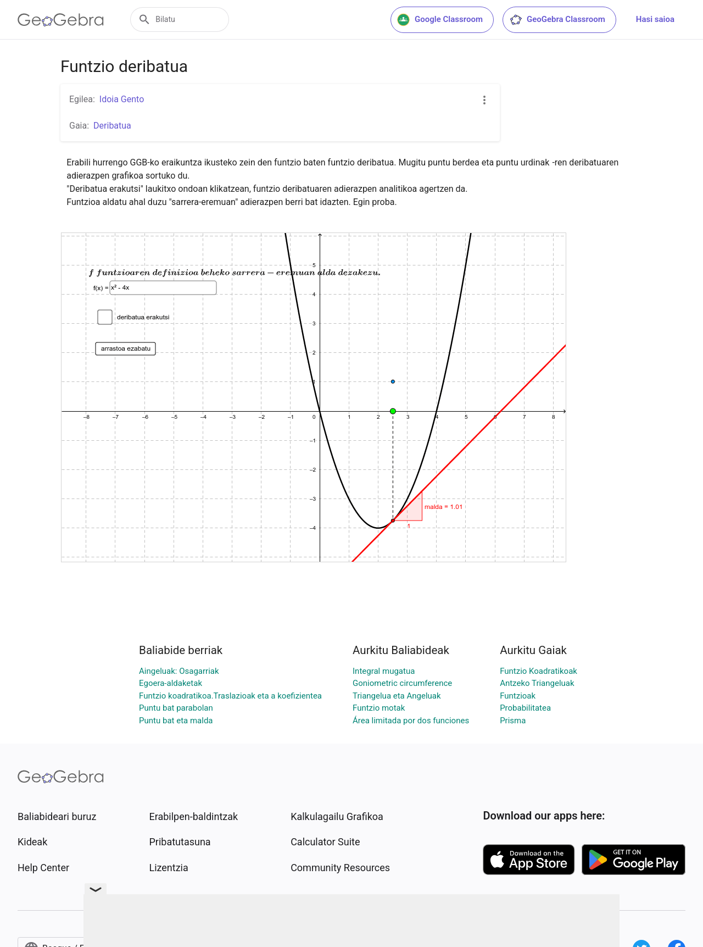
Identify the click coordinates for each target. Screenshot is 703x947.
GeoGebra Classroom (557, 19)
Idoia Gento (121, 99)
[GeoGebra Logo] (61, 19)
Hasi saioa (655, 19)
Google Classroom (440, 19)
